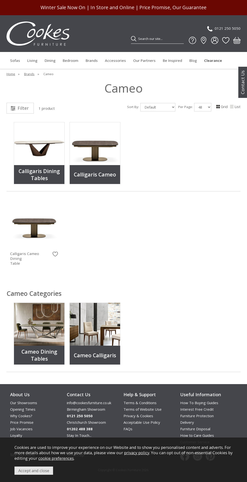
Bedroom (70, 60)
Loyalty (16, 435)
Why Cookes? (21, 415)
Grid (222, 106)
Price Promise (22, 422)
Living (32, 60)
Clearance (213, 60)
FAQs (128, 428)
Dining (50, 60)
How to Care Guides (197, 435)
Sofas (15, 60)
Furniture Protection (197, 415)
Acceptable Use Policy (142, 422)
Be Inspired (172, 60)
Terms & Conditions (140, 402)
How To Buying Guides (199, 402)
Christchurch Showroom (86, 422)
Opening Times (22, 409)
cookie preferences (56, 458)
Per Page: (194, 107)
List (235, 106)
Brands (92, 60)
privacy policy (136, 452)
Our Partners (144, 60)
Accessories (115, 60)
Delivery (187, 422)
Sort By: (151, 107)
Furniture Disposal (195, 428)
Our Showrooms (23, 402)
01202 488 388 (80, 428)
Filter (23, 108)
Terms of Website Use (143, 409)
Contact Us (243, 82)
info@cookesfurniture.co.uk (89, 402)
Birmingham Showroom (86, 409)
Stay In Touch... (79, 435)
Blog (193, 60)
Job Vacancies (21, 428)
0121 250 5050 (223, 28)
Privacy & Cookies (138, 415)
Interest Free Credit (197, 409)
